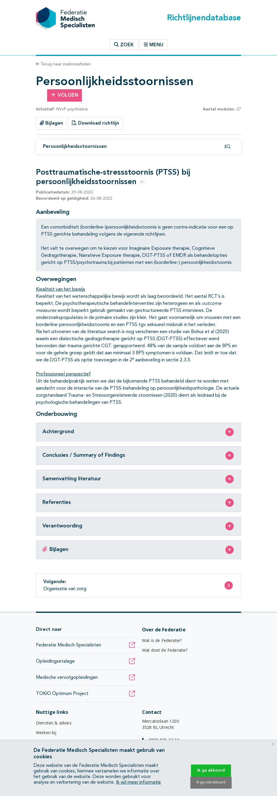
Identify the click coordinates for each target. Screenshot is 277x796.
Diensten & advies (54, 723)
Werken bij (46, 732)
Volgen (64, 95)
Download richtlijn (95, 123)
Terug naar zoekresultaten (63, 64)
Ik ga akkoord (211, 770)
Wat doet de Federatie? (165, 650)
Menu (153, 44)
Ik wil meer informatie (138, 782)
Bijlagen (51, 123)
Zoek (124, 44)
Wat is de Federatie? (162, 640)
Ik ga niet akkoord (211, 782)
